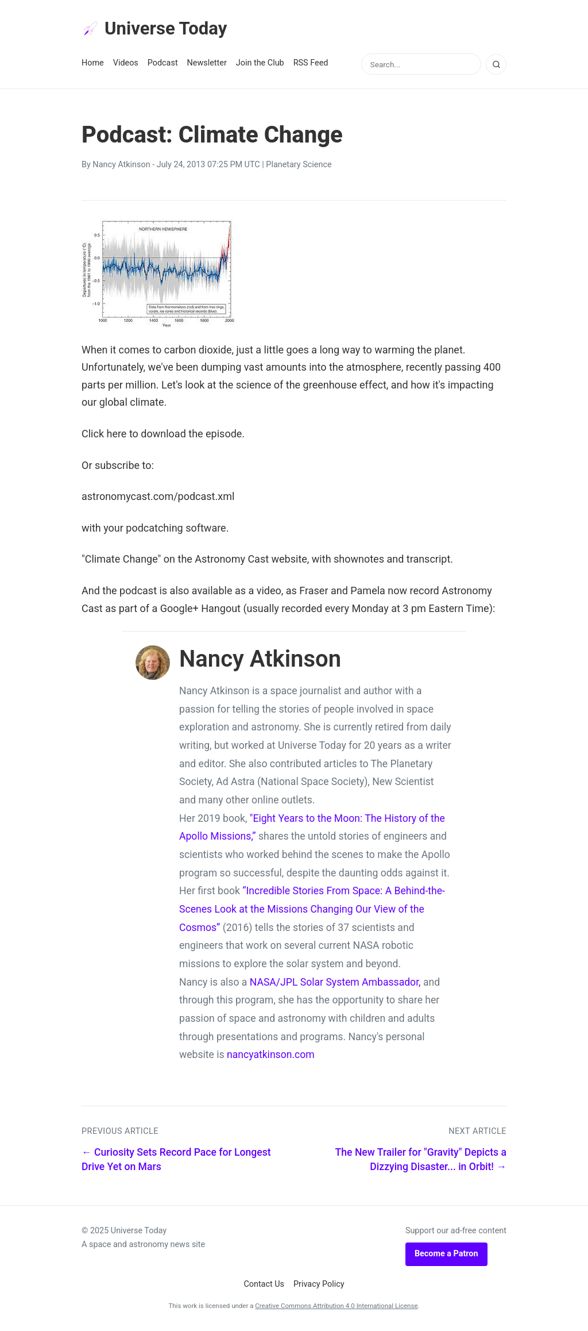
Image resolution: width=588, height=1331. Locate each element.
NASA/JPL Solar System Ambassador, (335, 982)
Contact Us (263, 1285)
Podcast (163, 64)
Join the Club (260, 64)
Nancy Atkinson (121, 166)
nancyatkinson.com (271, 1055)
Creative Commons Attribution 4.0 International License (336, 1307)
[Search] (496, 65)
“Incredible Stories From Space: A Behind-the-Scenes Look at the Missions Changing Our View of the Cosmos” (312, 910)
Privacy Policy (319, 1285)
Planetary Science (298, 166)
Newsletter (207, 64)
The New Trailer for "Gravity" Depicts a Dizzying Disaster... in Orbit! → (420, 1161)
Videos (125, 64)
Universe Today (156, 29)
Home (93, 64)
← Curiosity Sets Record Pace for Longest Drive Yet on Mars (176, 1161)
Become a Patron (446, 1255)
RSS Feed (310, 64)
